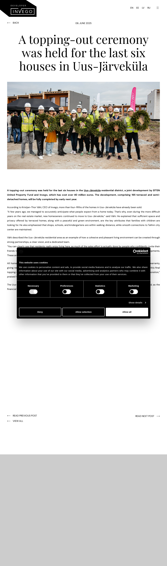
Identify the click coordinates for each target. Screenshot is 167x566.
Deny (40, 312)
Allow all (127, 312)
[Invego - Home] (18, 8)
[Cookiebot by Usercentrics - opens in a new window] (135, 252)
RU (148, 7)
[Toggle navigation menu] (158, 8)
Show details (135, 302)
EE (137, 7)
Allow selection (83, 312)
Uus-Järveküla (92, 190)
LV (143, 7)
